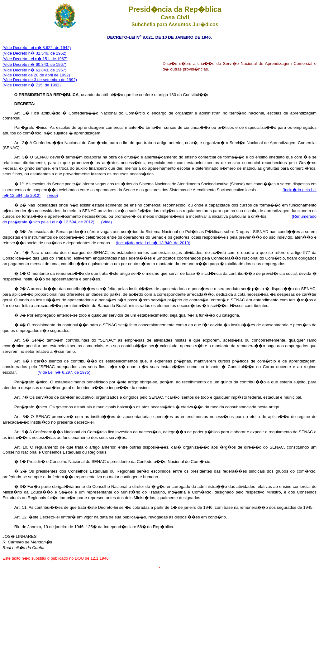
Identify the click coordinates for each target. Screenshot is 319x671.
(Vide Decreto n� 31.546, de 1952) (34, 53)
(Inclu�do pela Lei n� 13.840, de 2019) (153, 243)
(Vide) (52, 195)
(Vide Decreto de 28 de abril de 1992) (36, 75)
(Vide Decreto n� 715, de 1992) (31, 85)
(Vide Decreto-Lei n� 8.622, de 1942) (36, 47)
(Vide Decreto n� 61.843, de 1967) (34, 70)
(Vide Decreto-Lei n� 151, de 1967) (35, 58)
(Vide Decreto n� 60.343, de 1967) (34, 64)
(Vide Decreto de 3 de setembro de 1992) (39, 79)
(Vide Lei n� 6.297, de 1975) (64, 372)
